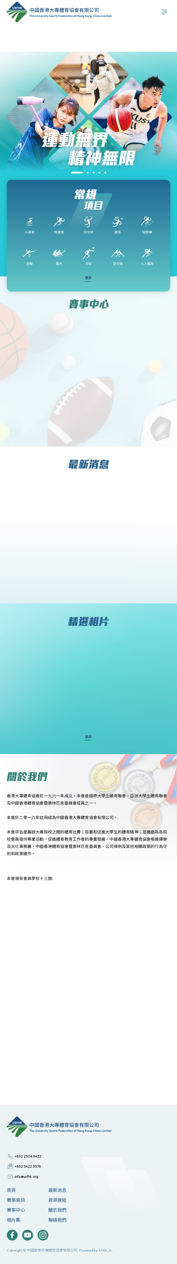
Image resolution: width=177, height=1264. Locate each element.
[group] (88, 179)
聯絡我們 (57, 1220)
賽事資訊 (16, 1200)
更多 (88, 278)
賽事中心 (16, 1210)
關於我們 (57, 1210)
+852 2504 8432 (28, 1156)
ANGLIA (105, 1250)
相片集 (14, 1220)
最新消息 (57, 1190)
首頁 (11, 1190)
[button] (77, 173)
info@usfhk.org (26, 1176)
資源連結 (57, 1200)
